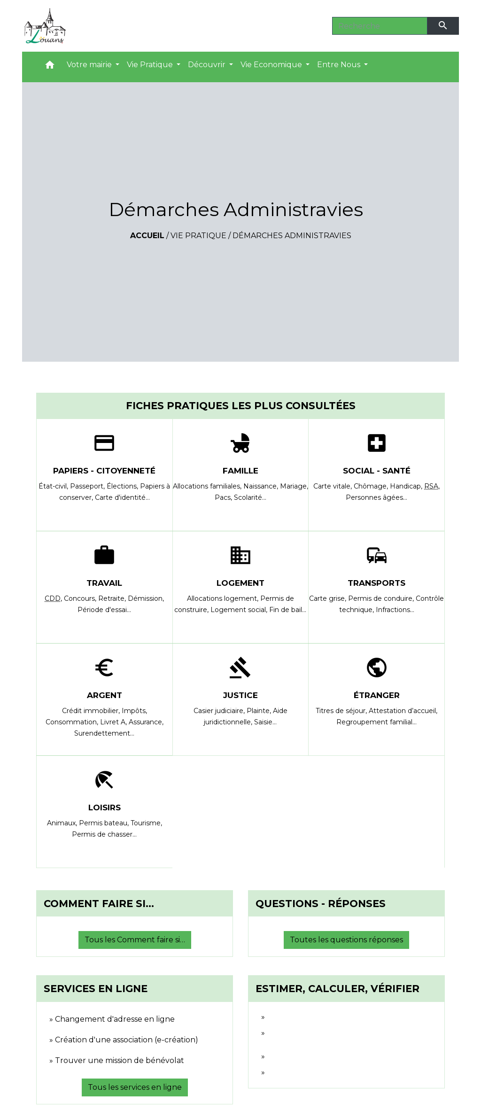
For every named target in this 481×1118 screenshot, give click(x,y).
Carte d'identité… (122, 497)
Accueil (147, 235)
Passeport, (88, 486)
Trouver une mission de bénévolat (119, 1060)
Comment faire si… (99, 903)
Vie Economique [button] (272, 64)
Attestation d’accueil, (403, 711)
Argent (104, 695)
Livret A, (114, 722)
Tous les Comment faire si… (135, 939)
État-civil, (54, 486)
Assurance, (146, 722)
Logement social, (239, 610)
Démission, (146, 598)
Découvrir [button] (207, 64)
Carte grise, (328, 598)
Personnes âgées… (376, 497)
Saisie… (265, 722)
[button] (50, 66)
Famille (240, 470)
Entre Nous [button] (339, 64)
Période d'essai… (104, 610)
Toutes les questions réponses (346, 939)
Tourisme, (146, 823)
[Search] (379, 26)
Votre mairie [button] (90, 64)
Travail (104, 583)
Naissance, (261, 486)
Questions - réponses (321, 903)
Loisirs (104, 807)
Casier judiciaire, (220, 711)
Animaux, (63, 823)
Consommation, (73, 722)
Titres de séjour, (342, 711)
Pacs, (224, 497)
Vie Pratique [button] (151, 64)
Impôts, (134, 711)
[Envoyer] (443, 26)
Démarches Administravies (292, 235)
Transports (376, 583)
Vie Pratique (198, 235)
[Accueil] (45, 26)
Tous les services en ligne (135, 1087)
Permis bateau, (105, 823)
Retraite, (113, 598)
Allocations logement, (223, 598)
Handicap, (407, 486)
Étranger (377, 695)
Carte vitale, (333, 486)
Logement (240, 583)
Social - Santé (377, 470)
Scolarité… (250, 497)
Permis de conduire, (382, 598)
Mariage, (294, 486)
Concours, (81, 598)
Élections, (123, 486)
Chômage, (372, 486)
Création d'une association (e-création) (126, 1039)
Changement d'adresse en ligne (115, 1019)
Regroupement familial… (376, 722)
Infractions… (395, 610)
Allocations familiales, (208, 486)
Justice (240, 695)
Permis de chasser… (104, 834)
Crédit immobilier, (92, 711)
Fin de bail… (287, 610)
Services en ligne (95, 988)
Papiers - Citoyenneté (104, 470)
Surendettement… (104, 733)
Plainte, (260, 711)
